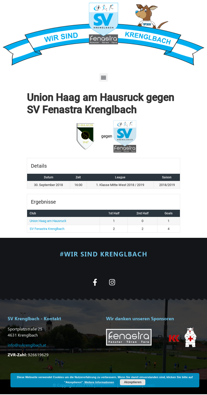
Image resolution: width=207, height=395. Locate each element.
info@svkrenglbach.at (27, 345)
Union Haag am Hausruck (48, 221)
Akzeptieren (132, 382)
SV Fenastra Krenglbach (47, 229)
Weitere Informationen (99, 382)
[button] (103, 77)
